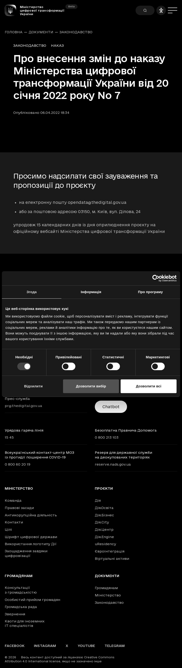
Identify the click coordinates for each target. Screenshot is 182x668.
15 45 (9, 437)
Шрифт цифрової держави (31, 537)
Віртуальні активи (112, 559)
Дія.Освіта (104, 508)
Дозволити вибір (91, 386)
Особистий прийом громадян (32, 600)
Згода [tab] (32, 292)
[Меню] (172, 10)
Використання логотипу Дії (31, 544)
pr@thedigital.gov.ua (23, 406)
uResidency (105, 544)
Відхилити (33, 386)
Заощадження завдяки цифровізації (26, 553)
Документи (41, 32)
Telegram (115, 646)
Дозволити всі (148, 386)
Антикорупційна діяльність (31, 515)
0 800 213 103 (106, 437)
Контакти (14, 522)
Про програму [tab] (150, 292)
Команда (13, 500)
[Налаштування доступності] (161, 10)
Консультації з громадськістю (21, 590)
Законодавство (75, 32)
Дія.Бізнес (104, 515)
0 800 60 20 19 (17, 464)
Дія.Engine (104, 537)
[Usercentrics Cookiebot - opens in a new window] (156, 278)
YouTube (86, 646)
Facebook (14, 646)
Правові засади (19, 508)
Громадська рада (21, 607)
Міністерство (19, 488)
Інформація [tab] (91, 292)
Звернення (15, 614)
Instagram (45, 646)
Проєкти (104, 488)
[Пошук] (145, 10)
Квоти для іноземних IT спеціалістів (25, 623)
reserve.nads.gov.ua (113, 464)
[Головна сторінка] (12, 10)
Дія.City (102, 522)
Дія (98, 500)
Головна (14, 32)
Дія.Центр (104, 529)
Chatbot (110, 406)
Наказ (57, 45)
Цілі (8, 529)
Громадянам (19, 576)
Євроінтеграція (109, 551)
